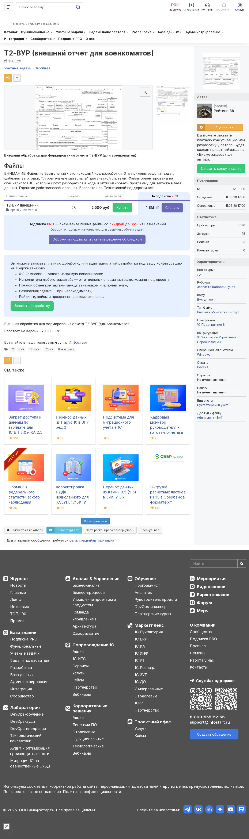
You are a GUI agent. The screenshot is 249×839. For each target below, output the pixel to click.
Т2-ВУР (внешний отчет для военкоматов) (79, 53)
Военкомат (66, 349)
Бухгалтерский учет (212, 405)
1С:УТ (140, 660)
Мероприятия (212, 578)
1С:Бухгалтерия (149, 632)
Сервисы (80, 666)
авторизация (103, 540)
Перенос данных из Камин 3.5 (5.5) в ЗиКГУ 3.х (119, 492)
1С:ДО (140, 682)
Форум (204, 602)
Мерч (202, 610)
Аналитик (143, 592)
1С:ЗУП (141, 675)
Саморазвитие (85, 633)
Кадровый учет (223, 287)
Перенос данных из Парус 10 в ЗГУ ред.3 (72, 422)
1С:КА (140, 646)
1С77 (139, 703)
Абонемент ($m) (209, 418)
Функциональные (25, 646)
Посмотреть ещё (95, 521)
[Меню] (8, 7)
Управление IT (85, 619)
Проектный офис (153, 721)
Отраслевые (83, 732)
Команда (80, 612)
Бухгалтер (205, 299)
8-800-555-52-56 (207, 717)
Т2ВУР (48, 349)
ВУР (21, 349)
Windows (204, 355)
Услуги (78, 673)
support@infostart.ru (210, 722)
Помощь (197, 653)
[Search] (218, 563)
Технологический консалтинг (25, 738)
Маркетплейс (149, 625)
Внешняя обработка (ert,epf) (219, 312)
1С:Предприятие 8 (211, 325)
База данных (21, 675)
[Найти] (241, 563)
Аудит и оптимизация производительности (30, 751)
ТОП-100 (18, 614)
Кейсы (78, 680)
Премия (17, 621)
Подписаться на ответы (25, 530)
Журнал (19, 578)
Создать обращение (214, 734)
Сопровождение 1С (93, 644)
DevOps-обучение (27, 714)
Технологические (88, 746)
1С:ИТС (79, 659)
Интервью (19, 606)
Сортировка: (110, 530)
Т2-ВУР (34, 349)
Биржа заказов (213, 594)
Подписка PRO (23, 639)
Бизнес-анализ (85, 585)
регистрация (80, 540)
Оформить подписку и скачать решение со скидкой (97, 239)
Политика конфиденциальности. (92, 791)
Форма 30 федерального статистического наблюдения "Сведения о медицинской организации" (24, 502)
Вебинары (81, 694)
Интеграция (21, 689)
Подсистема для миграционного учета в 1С (118, 422)
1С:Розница (145, 667)
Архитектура (84, 626)
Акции (78, 651)
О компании (202, 625)
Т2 (12, 349)
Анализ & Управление (96, 578)
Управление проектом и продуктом (94, 602)
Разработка (21, 667)
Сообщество (22, 696)
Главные (18, 592)
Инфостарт (78, 342)
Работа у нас (202, 660)
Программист (147, 585)
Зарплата (204, 287)
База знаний (23, 632)
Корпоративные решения (89, 708)
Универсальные (149, 689)
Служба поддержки (215, 680)
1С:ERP (141, 639)
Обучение (145, 578)
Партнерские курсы (153, 614)
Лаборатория (25, 707)
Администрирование (29, 682)
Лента (15, 599)
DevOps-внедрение (28, 728)
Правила (198, 646)
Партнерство (84, 687)
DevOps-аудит (23, 721)
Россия (202, 367)
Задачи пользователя (30, 660)
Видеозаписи (211, 586)
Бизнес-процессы (88, 592)
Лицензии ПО (84, 725)
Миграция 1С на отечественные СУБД (30, 763)
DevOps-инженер (151, 606)
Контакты (199, 667)
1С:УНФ (141, 653)
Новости (18, 585)
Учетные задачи (24, 653)
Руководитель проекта (156, 599)
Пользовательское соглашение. (32, 791)
